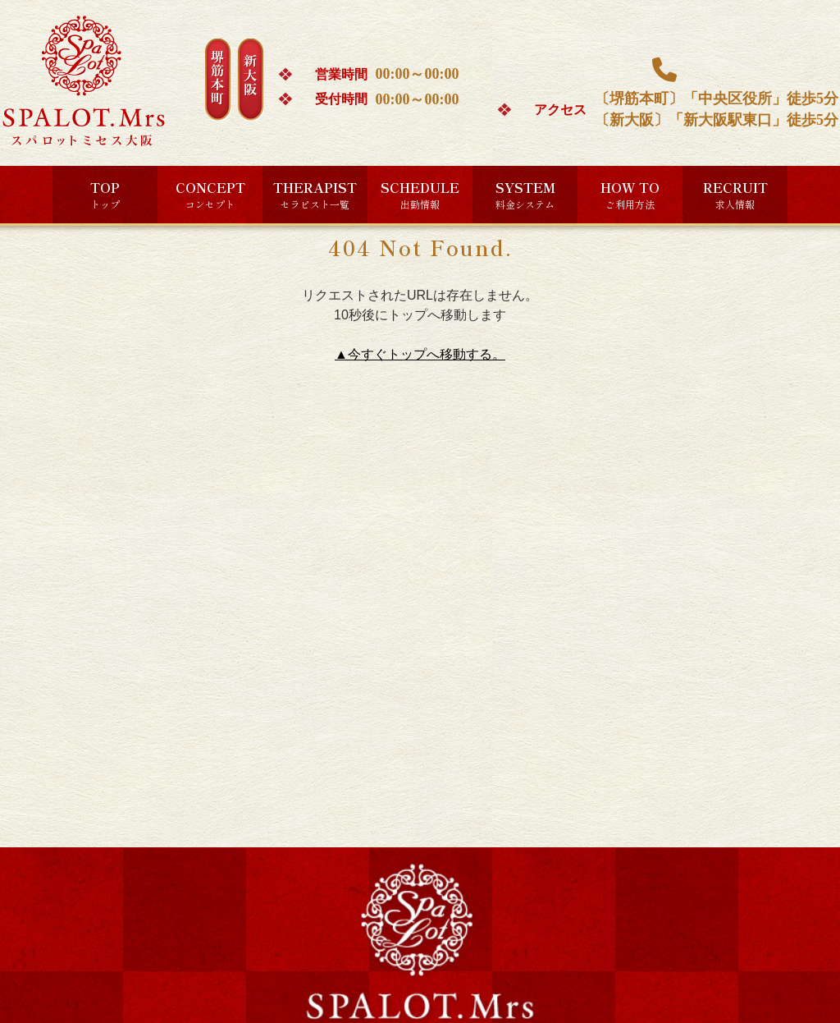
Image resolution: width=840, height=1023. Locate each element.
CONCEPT (210, 194)
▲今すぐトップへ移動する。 (420, 354)
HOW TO (630, 194)
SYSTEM (525, 194)
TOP (105, 194)
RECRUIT (735, 194)
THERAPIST (315, 194)
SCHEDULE (420, 194)
